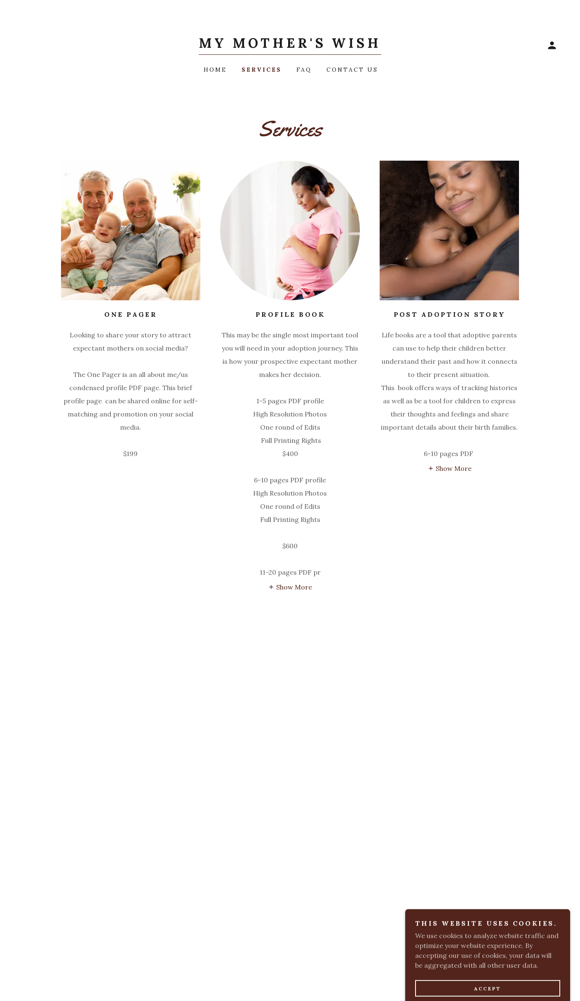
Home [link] (215, 69)
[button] (552, 45)
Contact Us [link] (352, 69)
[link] (290, 45)
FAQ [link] (304, 69)
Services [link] (262, 69)
